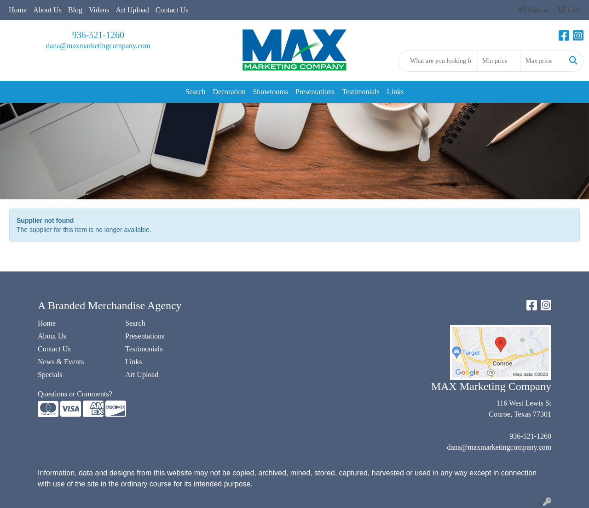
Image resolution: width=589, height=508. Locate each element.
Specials (50, 374)
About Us (47, 10)
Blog (75, 10)
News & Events (61, 362)
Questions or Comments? (75, 394)
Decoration (229, 92)
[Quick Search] (438, 61)
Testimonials (361, 92)
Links (395, 92)
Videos (99, 10)
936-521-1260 (98, 35)
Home (18, 10)
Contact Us (172, 10)
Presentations (315, 92)
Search (195, 92)
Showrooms (270, 92)
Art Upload (132, 10)
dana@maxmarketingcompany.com (98, 46)
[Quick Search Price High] (542, 61)
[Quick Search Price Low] (499, 61)
